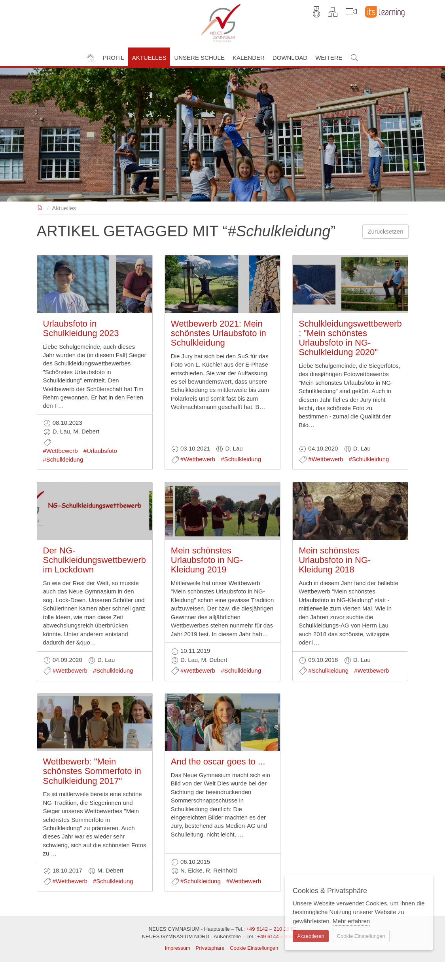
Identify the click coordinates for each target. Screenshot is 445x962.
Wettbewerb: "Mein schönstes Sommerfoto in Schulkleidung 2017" (92, 771)
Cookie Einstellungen (254, 948)
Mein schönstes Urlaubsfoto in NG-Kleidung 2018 (335, 560)
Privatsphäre (210, 948)
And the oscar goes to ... (218, 761)
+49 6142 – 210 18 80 (271, 929)
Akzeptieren (310, 936)
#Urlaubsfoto (100, 450)
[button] (113, 57)
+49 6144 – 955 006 (280, 936)
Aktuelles (64, 208)
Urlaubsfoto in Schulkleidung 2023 (81, 328)
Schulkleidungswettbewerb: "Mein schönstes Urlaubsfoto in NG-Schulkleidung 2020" (350, 338)
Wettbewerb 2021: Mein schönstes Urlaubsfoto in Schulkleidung (218, 333)
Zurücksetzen (385, 231)
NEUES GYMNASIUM (40, 206)
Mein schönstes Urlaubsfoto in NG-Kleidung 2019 (207, 560)
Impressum (177, 948)
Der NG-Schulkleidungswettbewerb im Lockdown (94, 560)
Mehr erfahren (351, 921)
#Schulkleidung (63, 459)
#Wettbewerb (60, 450)
